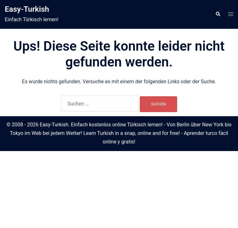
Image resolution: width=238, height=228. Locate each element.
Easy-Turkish (27, 9)
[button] (217, 14)
